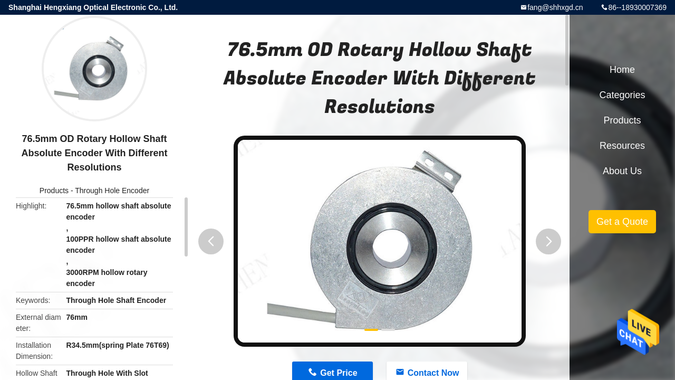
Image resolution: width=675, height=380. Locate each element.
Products (54, 190)
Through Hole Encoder (112, 190)
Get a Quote (622, 221)
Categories (622, 95)
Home (622, 69)
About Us (622, 171)
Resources (622, 145)
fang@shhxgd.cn (555, 7)
